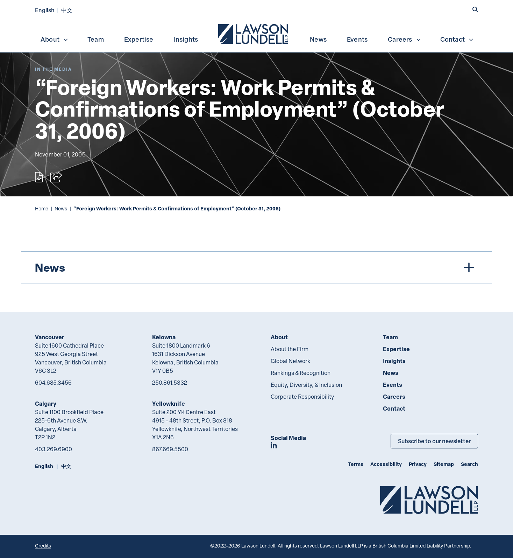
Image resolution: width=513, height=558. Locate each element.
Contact (457, 39)
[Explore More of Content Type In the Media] (53, 69)
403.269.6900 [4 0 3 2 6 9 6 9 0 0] (53, 449)
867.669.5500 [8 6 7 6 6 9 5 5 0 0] (170, 449)
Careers (404, 39)
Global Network (290, 361)
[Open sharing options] (56, 177)
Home (41, 208)
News (318, 39)
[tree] (256, 267)
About (55, 39)
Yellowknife (168, 403)
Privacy (418, 464)
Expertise (139, 39)
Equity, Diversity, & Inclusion (306, 385)
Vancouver (49, 337)
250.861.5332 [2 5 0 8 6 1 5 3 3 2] (169, 382)
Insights (186, 39)
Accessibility (386, 464)
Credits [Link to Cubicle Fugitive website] (43, 545)
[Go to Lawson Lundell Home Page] (429, 500)
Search (469, 464)
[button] (475, 9)
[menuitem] (254, 33)
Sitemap (444, 464)
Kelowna (164, 337)
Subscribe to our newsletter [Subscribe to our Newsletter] (434, 441)
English (45, 10)
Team (95, 39)
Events (357, 39)
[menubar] (256, 33)
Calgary (45, 403)
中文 (66, 10)
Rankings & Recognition (300, 373)
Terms (355, 464)
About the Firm (289, 349)
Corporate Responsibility (302, 396)
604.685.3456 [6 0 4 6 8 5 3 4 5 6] (53, 382)
